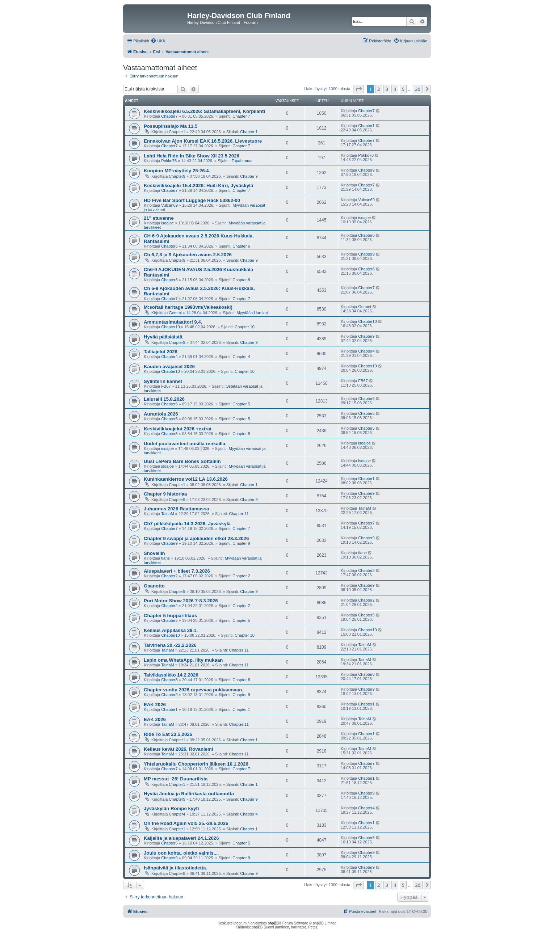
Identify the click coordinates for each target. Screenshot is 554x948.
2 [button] (378, 89)
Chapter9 (177, 176)
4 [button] (395, 89)
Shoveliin (154, 553)
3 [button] (387, 89)
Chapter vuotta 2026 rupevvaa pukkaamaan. (193, 689)
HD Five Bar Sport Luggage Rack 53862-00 (192, 200)
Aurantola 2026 (161, 414)
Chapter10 (170, 327)
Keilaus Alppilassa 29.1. (171, 630)
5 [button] (403, 89)
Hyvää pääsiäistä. (164, 337)
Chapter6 (169, 246)
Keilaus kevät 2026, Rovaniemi (178, 749)
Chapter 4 (241, 356)
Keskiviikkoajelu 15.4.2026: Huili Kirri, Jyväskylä (198, 185)
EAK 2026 (155, 704)
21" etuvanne (158, 218)
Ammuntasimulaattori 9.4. (173, 322)
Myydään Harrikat (252, 313)
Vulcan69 (169, 205)
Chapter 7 (241, 116)
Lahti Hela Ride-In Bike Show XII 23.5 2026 (191, 156)
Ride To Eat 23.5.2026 (168, 734)
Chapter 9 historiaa (165, 494)
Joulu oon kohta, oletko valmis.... (181, 853)
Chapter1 (177, 132)
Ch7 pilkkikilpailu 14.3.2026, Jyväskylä (187, 523)
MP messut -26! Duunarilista (175, 778)
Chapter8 (169, 280)
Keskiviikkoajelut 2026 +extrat (177, 428)
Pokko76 (169, 161)
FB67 (166, 386)
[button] (358, 89)
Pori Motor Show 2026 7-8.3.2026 (181, 600)
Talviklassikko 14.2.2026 (171, 675)
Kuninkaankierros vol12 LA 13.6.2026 (186, 479)
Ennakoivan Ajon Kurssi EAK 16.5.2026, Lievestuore (203, 141)
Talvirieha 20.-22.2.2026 (170, 645)
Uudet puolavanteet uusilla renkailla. (185, 443)
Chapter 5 (241, 404)
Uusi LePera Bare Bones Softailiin (182, 461)
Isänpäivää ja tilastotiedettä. (175, 868)
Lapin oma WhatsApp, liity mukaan (183, 660)
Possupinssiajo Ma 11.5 (170, 126)
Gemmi (175, 313)
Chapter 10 (244, 327)
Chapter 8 (241, 280)
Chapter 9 (248, 176)
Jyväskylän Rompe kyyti (171, 808)
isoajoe (167, 223)
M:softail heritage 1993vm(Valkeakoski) (188, 307)
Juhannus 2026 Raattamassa (176, 508)
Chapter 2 (241, 576)
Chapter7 (169, 116)
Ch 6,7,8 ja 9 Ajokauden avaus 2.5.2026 (188, 254)
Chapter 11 (238, 513)
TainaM (167, 513)
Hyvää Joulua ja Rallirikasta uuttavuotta (189, 793)
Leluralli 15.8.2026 (164, 399)
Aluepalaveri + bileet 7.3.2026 (177, 571)
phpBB (273, 923)
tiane (165, 558)
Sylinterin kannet (163, 381)
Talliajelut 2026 (160, 351)
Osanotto (154, 586)
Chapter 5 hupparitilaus (170, 615)
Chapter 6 (241, 246)
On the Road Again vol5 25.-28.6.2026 (186, 823)
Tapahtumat (242, 161)
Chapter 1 (248, 132)
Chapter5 (169, 404)
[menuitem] (158, 41)
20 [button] (417, 89)
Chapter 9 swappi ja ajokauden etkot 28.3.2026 (196, 538)
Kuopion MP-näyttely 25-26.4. (177, 170)
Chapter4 (169, 356)
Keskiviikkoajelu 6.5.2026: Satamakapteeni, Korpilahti (204, 111)
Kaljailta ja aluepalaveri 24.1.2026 (181, 838)
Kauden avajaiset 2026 (169, 366)
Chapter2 (169, 576)
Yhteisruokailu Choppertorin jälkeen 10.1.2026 (196, 764)
